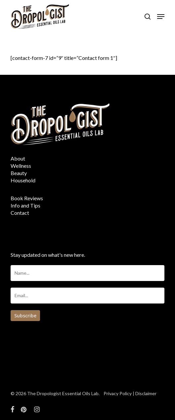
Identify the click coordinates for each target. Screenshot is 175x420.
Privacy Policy (118, 393)
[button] (160, 16)
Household (23, 180)
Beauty (19, 173)
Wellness (21, 166)
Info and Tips (25, 205)
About (18, 158)
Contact (20, 213)
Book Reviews (27, 198)
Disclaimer (145, 393)
